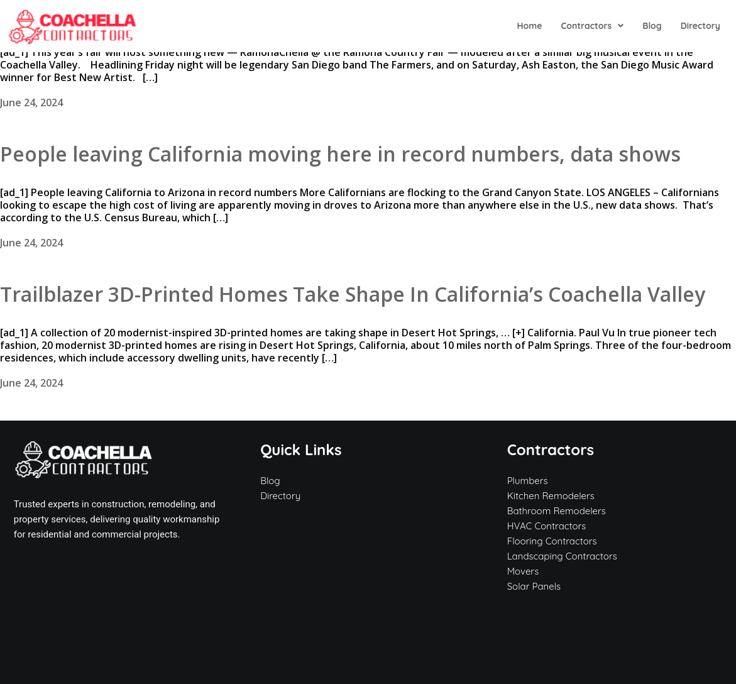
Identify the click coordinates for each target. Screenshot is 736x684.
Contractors (592, 25)
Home (529, 25)
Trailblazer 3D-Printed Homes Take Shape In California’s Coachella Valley (352, 293)
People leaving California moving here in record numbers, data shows (340, 153)
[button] (592, 25)
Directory (700, 25)
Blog (651, 25)
